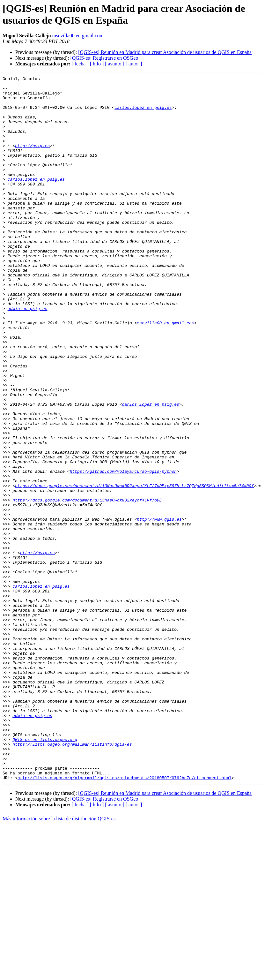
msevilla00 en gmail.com (78, 35)
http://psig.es (32, 160)
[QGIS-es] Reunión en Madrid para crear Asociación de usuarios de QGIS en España (165, 52)
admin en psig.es (28, 355)
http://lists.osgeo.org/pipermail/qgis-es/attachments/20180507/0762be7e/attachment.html (125, 918)
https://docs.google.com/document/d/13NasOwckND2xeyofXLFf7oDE (87, 585)
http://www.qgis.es (159, 608)
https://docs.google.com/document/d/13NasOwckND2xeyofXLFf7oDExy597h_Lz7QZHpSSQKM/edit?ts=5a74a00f (134, 568)
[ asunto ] (114, 63)
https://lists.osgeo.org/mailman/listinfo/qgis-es (72, 878)
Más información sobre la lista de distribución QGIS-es (59, 959)
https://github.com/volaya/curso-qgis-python (123, 551)
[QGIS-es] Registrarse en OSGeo (104, 58)
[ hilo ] (97, 63)
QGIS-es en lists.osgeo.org (44, 872)
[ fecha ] (79, 63)
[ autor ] (134, 63)
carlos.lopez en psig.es (143, 114)
